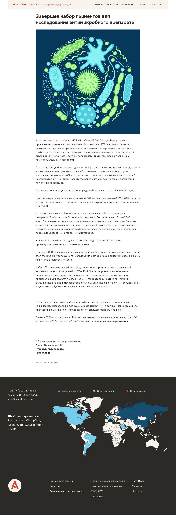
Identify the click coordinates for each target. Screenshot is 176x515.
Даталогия (97, 496)
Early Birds (138, 480)
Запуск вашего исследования (66, 491)
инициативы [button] (128, 4)
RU (160, 4)
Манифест (138, 486)
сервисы (99, 4)
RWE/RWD (97, 491)
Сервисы (55, 486)
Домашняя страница (61, 480)
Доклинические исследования (108, 480)
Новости (137, 491)
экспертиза (112, 4)
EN (153, 4)
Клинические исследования (106, 486)
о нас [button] (142, 4)
